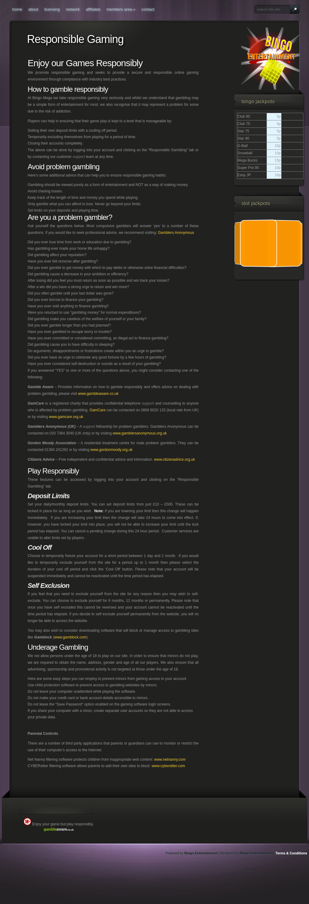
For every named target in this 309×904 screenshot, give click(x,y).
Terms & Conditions (291, 853)
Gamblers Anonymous (176, 232)
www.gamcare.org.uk (66, 417)
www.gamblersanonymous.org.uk (140, 433)
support (79, 157)
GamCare (97, 410)
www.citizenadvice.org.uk (174, 459)
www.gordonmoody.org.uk (111, 450)
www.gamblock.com (70, 637)
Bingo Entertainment (200, 853)
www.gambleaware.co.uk (98, 393)
